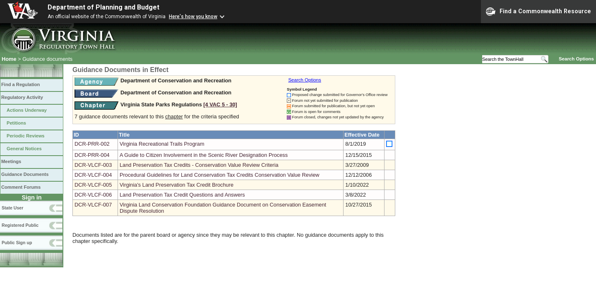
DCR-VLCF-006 (93, 195)
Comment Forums (21, 187)
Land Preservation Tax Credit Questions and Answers (182, 195)
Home (9, 59)
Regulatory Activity (22, 97)
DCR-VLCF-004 (93, 175)
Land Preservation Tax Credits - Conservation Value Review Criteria (199, 165)
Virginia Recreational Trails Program (162, 144)
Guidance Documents (24, 174)
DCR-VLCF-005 (93, 185)
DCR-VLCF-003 (93, 165)
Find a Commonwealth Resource (538, 11)
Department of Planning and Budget (103, 7)
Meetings (11, 161)
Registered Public (20, 225)
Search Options (576, 58)
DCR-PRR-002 (92, 144)
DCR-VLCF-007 (93, 205)
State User (12, 207)
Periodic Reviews (26, 135)
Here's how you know (193, 16)
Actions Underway (27, 110)
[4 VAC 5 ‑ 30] (220, 104)
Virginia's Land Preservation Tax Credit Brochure (176, 185)
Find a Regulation (20, 84)
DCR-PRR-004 (92, 155)
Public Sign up (17, 242)
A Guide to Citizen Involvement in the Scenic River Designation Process (204, 155)
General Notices (24, 148)
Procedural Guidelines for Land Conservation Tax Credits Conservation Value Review (220, 175)
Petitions (16, 122)
